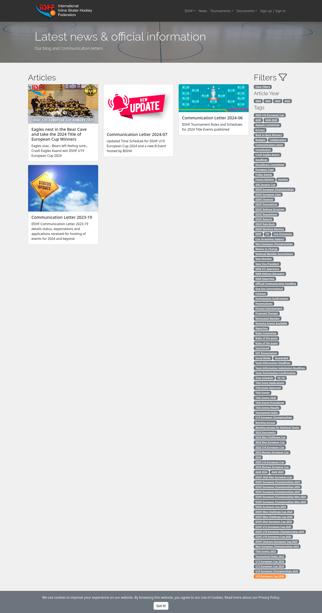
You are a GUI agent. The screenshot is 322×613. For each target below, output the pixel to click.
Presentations (264, 303)
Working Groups (265, 422)
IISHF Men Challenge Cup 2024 (274, 512)
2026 (258, 101)
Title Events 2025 (265, 551)
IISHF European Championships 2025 (277, 492)
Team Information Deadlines (272, 363)
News (203, 11)
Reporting (261, 328)
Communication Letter (269, 145)
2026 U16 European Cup (269, 115)
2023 (287, 101)
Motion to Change (266, 249)
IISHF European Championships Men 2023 (280, 497)
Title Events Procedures (269, 402)
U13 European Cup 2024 (269, 566)
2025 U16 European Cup (269, 462)
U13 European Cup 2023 (269, 561)
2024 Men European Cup (270, 442)
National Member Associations (274, 254)
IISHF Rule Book (265, 224)
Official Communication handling (275, 283)
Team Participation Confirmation (275, 373)
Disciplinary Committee (269, 164)
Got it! (161, 606)
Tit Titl (281, 378)
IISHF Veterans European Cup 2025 (276, 541)
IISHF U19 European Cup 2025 (273, 536)
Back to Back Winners (268, 135)
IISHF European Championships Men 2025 (280, 502)
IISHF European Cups (268, 194)
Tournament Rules (266, 412)
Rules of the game (266, 338)
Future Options (264, 179)
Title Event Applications (269, 383)
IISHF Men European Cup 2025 (273, 521)
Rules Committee (266, 333)
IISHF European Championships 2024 (277, 487)
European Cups (264, 169)
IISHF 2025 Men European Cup (273, 477)
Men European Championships (274, 244)
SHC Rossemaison (266, 353)
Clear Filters (262, 87)
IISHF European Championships (274, 189)
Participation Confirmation (271, 298)
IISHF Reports (263, 219)
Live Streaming (283, 234)
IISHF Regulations (266, 214)
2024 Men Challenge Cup (270, 437)
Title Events (262, 392)
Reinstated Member (267, 318)
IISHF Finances (264, 199)
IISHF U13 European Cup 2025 (273, 527)
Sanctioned (262, 348)
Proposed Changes (266, 313)
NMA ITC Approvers (267, 269)
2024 (277, 101)
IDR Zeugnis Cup (265, 184)
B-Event (260, 130)
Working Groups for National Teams (277, 427)
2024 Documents (265, 432)
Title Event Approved (268, 388)
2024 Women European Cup (272, 452)
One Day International (269, 289)
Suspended (281, 358)
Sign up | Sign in (273, 11)
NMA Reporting (264, 278)
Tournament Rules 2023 (269, 556)
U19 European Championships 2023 (276, 571)
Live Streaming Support (269, 239)
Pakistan (260, 293)
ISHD (258, 234)
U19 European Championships (273, 417)
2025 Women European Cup (272, 467)
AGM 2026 (271, 120)
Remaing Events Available (271, 323)
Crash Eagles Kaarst (267, 154)
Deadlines (261, 160)
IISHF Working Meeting (269, 229)
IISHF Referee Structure (269, 209)
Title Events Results (267, 407)
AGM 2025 (277, 472)
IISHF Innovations (266, 204)
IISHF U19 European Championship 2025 (279, 531)
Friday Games (263, 174)
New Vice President (267, 264)
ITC (267, 234)
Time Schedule (264, 378)
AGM (258, 120)
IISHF (189, 11)
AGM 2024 (261, 472)
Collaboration (278, 140)
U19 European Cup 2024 (269, 576)
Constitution (263, 150)
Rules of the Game (266, 343)
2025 (268, 101)
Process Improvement (268, 308)
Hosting (283, 179)
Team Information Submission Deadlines (280, 368)
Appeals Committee (267, 125)
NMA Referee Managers (270, 274)
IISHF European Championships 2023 (277, 482)
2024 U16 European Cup (269, 447)
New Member (263, 259)
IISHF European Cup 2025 (270, 507)
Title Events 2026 (265, 398)
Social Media (263, 358)
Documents (245, 11)
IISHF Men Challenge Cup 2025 (274, 516)
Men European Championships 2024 (277, 546)
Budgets (260, 140)
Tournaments (220, 11)
